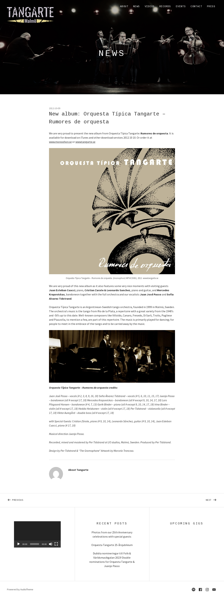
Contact (196, 6)
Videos (150, 6)
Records (165, 6)
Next (211, 499)
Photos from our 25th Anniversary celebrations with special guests (112, 534)
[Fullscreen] (56, 544)
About (124, 6)
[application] (37, 534)
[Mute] (50, 544)
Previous (47, 499)
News (136, 6)
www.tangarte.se (85, 141)
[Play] (18, 544)
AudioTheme (26, 589)
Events (181, 6)
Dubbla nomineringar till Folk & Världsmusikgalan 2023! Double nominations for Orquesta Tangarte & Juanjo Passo (112, 560)
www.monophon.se (60, 141)
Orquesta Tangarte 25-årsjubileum (112, 545)
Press (211, 6)
